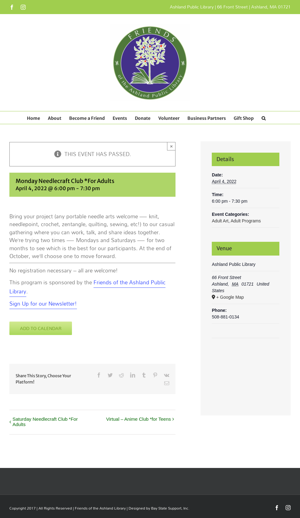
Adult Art (220, 220)
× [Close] (171, 146)
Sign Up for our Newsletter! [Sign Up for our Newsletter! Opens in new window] (43, 303)
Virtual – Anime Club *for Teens (138, 419)
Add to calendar (40, 328)
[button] (264, 117)
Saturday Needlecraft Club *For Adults (45, 421)
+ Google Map (230, 297)
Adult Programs (246, 220)
